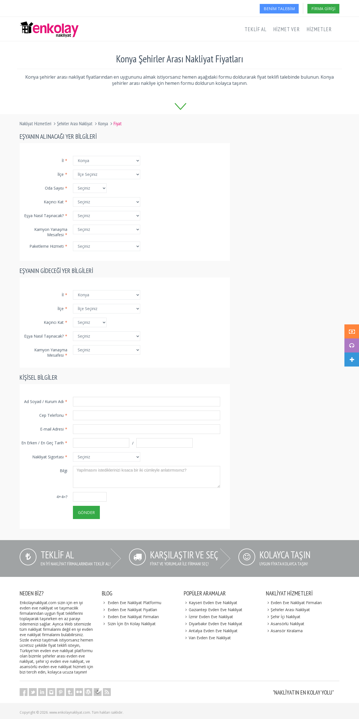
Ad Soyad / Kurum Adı (45, 401)
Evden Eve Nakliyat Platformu (134, 602)
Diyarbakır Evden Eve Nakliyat (213, 623)
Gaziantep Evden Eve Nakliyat (213, 609)
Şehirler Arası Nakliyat (75, 123)
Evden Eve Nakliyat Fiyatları (132, 609)
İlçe (62, 174)
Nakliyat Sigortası (49, 456)
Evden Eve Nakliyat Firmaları (133, 616)
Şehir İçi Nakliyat (283, 616)
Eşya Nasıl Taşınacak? (45, 215)
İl (64, 160)
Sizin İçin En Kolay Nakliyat (132, 623)
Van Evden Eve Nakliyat (207, 637)
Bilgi (63, 470)
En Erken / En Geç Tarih (44, 442)
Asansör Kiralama (284, 630)
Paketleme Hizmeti (48, 246)
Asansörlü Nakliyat (285, 623)
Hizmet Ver (286, 29)
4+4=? (61, 496)
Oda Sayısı (56, 188)
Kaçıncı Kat (55, 201)
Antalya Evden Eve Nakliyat (211, 630)
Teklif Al (255, 29)
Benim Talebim (279, 8)
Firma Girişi (323, 8)
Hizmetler (319, 29)
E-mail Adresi (53, 429)
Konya (103, 123)
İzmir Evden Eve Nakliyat (208, 616)
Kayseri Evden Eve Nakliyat (210, 602)
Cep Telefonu (53, 415)
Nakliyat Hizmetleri (35, 123)
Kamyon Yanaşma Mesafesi (50, 232)
